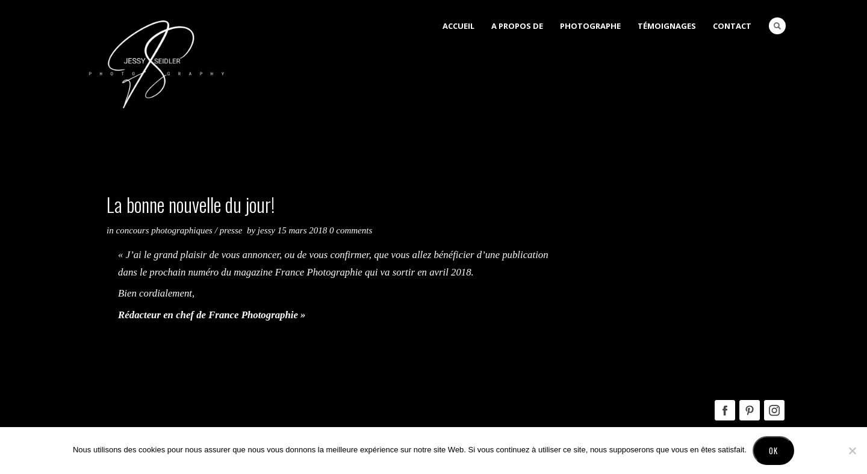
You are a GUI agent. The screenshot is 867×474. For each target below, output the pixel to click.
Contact (732, 25)
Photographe (590, 25)
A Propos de (517, 25)
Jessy (268, 230)
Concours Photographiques (164, 230)
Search (777, 25)
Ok (773, 451)
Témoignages (667, 25)
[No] (852, 451)
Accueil (458, 25)
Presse (231, 230)
